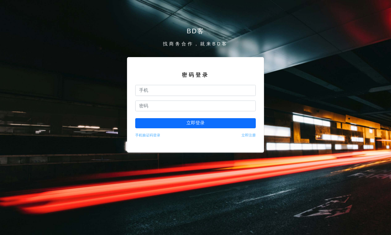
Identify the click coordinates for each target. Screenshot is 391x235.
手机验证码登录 (147, 135)
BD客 (195, 31)
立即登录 (195, 122)
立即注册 (248, 135)
